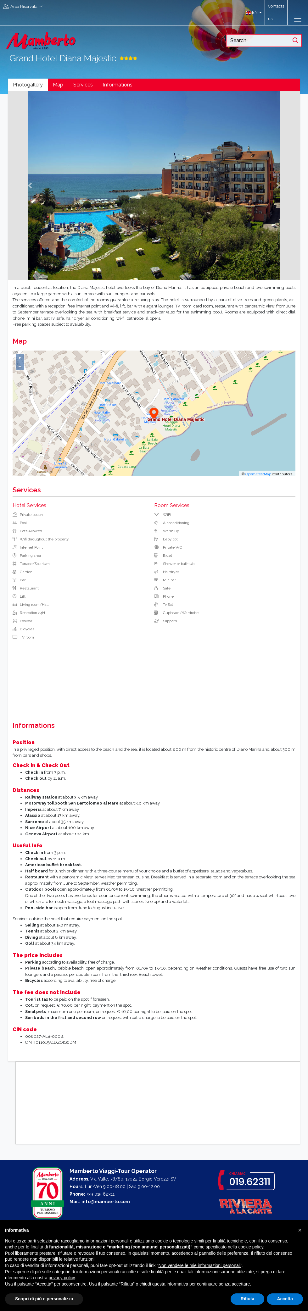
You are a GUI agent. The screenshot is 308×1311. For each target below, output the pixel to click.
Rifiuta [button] (248, 1298)
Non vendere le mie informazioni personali (199, 1265)
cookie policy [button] (250, 1246)
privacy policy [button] (62, 1277)
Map (58, 85)
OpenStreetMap (258, 474)
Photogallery (28, 85)
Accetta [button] (285, 1298)
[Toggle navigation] (298, 18)
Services (83, 85)
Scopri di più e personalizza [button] (44, 1298)
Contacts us (276, 12)
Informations (117, 85)
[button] (252, 12)
